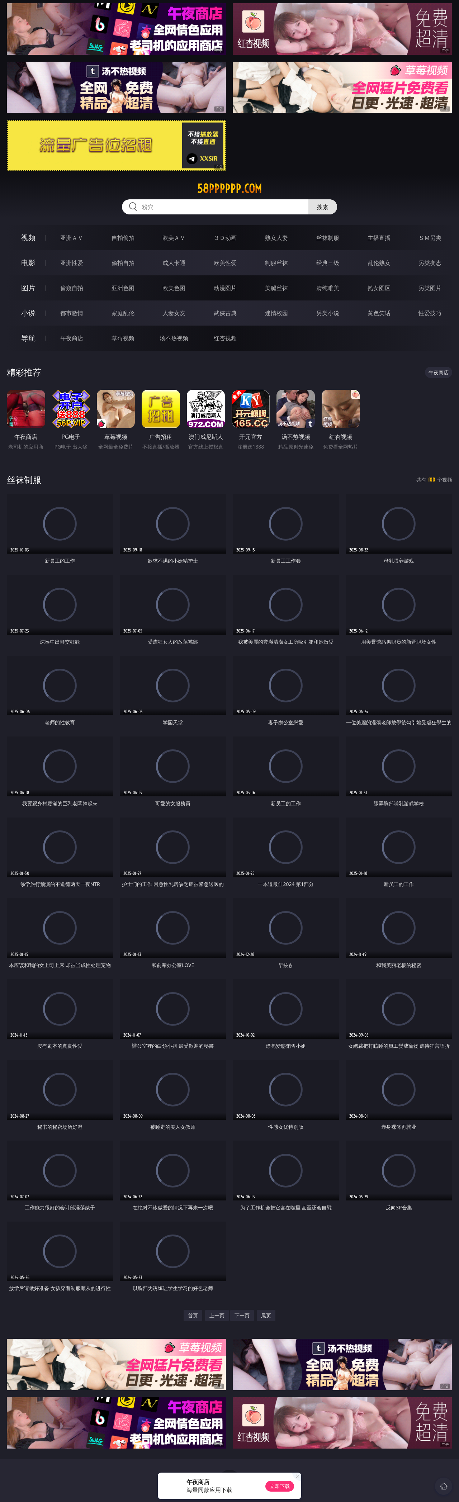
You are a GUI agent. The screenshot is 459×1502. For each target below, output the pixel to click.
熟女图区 (379, 288)
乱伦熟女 (379, 263)
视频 (28, 237)
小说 (28, 313)
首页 (193, 1315)
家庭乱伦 (123, 313)
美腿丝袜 (276, 288)
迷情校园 (276, 313)
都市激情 (71, 313)
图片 (28, 288)
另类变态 (429, 263)
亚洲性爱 (71, 263)
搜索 (322, 207)
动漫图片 (225, 288)
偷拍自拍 (123, 263)
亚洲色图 (123, 288)
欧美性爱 (225, 263)
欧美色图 (173, 288)
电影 (28, 262)
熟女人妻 (276, 238)
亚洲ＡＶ (71, 238)
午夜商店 (71, 338)
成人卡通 (173, 263)
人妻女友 (173, 313)
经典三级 (327, 263)
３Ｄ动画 (225, 238)
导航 (28, 338)
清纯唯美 (327, 288)
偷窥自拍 (71, 288)
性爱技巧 (429, 313)
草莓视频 (123, 338)
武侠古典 (225, 313)
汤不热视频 (174, 338)
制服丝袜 (276, 263)
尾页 (266, 1315)
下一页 (242, 1315)
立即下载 (280, 1486)
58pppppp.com (229, 188)
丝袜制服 (327, 238)
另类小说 (327, 313)
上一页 (216, 1315)
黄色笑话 (379, 313)
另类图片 (429, 288)
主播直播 (379, 238)
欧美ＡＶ (173, 238)
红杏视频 (225, 338)
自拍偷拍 (123, 238)
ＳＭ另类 (429, 238)
